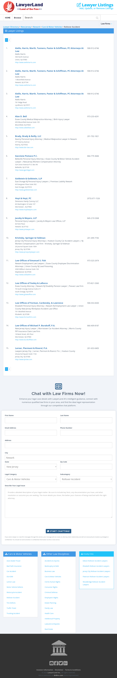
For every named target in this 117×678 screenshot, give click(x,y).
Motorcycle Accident (14, 592)
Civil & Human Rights (52, 582)
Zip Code (63, 462)
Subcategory (65, 474)
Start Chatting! (58, 531)
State (7, 462)
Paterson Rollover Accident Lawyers (96, 576)
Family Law (49, 608)
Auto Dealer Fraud (13, 561)
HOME (7, 18)
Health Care (49, 613)
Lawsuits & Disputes (52, 624)
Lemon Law (11, 582)
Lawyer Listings (95, 5)
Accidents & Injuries (52, 561)
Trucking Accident (13, 613)
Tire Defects (11, 603)
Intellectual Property (52, 619)
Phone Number (66, 428)
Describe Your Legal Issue (15, 485)
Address (8, 440)
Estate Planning (50, 603)
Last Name (64, 415)
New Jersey (26, 27)
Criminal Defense (51, 592)
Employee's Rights (51, 598)
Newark (36, 27)
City (6, 453)
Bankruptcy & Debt (52, 566)
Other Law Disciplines (57, 553)
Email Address (10, 428)
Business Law (50, 571)
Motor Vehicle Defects (15, 587)
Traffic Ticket (11, 608)
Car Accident (11, 571)
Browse (17, 18)
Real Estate (49, 629)
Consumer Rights (51, 587)
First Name (9, 415)
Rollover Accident (13, 598)
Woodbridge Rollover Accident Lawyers (94, 583)
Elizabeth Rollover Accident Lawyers (96, 566)
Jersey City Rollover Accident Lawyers (96, 571)
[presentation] (58, 523)
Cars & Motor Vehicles (52, 27)
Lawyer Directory (11, 27)
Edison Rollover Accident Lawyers (95, 561)
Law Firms (106, 24)
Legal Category (11, 474)
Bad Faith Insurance (14, 566)
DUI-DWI (10, 576)
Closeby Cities (88, 554)
